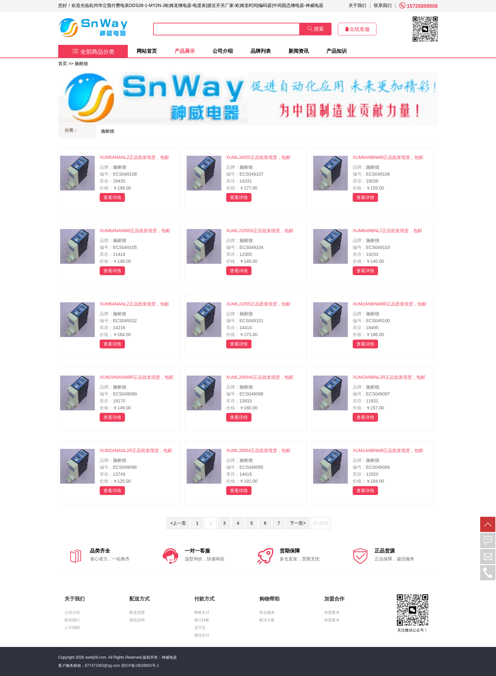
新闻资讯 (298, 51)
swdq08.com (95, 657)
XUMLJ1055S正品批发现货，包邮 (259, 230)
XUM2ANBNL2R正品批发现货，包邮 (389, 377)
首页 (62, 63)
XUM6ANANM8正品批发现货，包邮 (135, 230)
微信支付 (201, 635)
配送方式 (139, 598)
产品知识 (336, 51)
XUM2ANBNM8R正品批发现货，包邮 (389, 303)
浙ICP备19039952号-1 (140, 665)
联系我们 (383, 5)
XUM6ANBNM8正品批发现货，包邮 (388, 157)
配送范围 (137, 612)
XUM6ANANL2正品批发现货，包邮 (134, 303)
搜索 (315, 29)
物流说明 (137, 620)
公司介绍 (223, 51)
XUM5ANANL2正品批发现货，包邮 (134, 157)
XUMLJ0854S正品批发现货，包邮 (259, 377)
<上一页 (178, 523)
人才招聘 (72, 627)
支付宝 (200, 627)
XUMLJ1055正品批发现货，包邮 (258, 303)
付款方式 (204, 598)
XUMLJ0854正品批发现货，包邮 (258, 450)
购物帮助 (269, 598)
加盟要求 (331, 612)
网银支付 (201, 612)
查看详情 (112, 197)
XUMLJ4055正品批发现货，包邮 (258, 157)
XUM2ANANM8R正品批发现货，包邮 (136, 377)
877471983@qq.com (102, 665)
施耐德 (81, 63)
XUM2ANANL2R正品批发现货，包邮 (136, 450)
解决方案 (267, 620)
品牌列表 (261, 51)
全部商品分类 (93, 52)
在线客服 (357, 29)
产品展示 (185, 51)
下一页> (298, 523)
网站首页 (147, 51)
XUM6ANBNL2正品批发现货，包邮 (387, 230)
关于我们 (357, 5)
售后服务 (267, 612)
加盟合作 (334, 598)
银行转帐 (201, 620)
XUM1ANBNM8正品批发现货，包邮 (388, 450)
